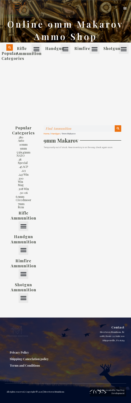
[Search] (9, 47)
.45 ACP (23, 167)
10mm (23, 144)
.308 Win (23, 189)
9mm (23, 148)
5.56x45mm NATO (23, 154)
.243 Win (23, 174)
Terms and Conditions (25, 365)
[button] (125, 8)
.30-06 (23, 193)
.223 (23, 171)
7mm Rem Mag (21, 207)
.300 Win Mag (21, 181)
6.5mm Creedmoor (23, 198)
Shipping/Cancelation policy (29, 359)
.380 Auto (21, 139)
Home (46, 133)
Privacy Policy (19, 352)
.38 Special (23, 161)
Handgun (55, 133)
